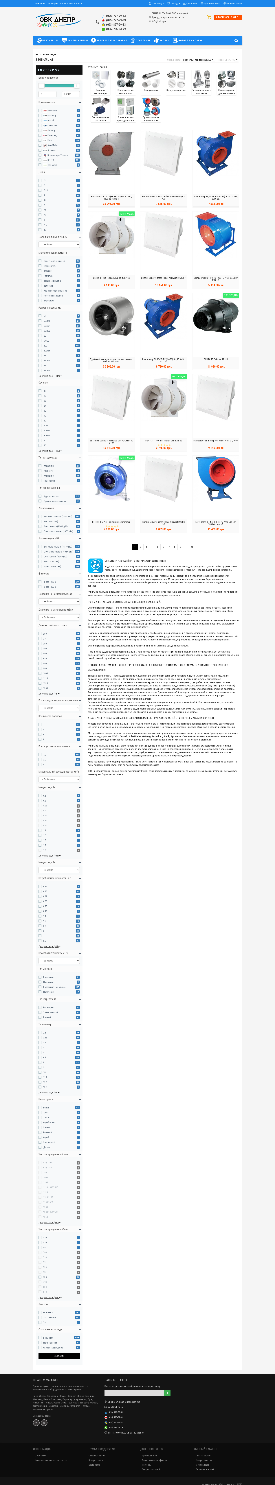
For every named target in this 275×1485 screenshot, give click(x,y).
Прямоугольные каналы (54, 501)
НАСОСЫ (162, 40)
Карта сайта (94, 1465)
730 (45, 1267)
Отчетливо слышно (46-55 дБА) (58, 531)
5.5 (44, 941)
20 (44, 396)
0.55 (45, 815)
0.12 (45, 886)
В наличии (48, 1338)
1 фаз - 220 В (49, 582)
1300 (45, 688)
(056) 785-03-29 (114, 29)
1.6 (44, 835)
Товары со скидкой (151, 1469)
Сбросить (59, 1356)
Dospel (48, 121)
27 (44, 406)
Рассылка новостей (205, 1469)
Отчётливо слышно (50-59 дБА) (58, 551)
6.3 (44, 1057)
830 (45, 1287)
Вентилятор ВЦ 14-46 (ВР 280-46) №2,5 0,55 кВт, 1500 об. (216, 280)
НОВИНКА (48, 1312)
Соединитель (49, 266)
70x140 (46, 430)
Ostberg (49, 130)
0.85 (45, 820)
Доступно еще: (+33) (49, 855)
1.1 (44, 916)
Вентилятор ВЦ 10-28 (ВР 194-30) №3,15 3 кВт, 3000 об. (163, 361)
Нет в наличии (50, 1343)
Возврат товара (96, 1460)
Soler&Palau (50, 145)
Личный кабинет (203, 1455)
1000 (45, 673)
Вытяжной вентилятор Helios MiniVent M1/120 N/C (163, 524)
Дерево (46, 1147)
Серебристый (49, 1122)
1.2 (44, 830)
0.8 (44, 800)
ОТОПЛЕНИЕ (140, 40)
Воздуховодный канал (54, 261)
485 (45, 1247)
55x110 (46, 321)
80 (44, 336)
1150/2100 (48, 1197)
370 (45, 1237)
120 (45, 365)
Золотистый (49, 1142)
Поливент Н (49, 481)
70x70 (46, 425)
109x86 (46, 350)
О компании (39, 3)
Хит (45, 1322)
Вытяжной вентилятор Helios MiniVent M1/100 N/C (163, 199)
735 (45, 1272)
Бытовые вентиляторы (99, 675)
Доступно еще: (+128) (50, 450)
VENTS (115, 736)
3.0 (44, 759)
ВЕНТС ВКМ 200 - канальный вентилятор (111, 523)
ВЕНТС (48, 160)
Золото (46, 1117)
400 (45, 648)
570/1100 (47, 1162)
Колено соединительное (55, 291)
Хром (45, 1112)
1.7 (44, 845)
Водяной (47, 1017)
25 (44, 401)
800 (45, 663)
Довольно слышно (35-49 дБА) (57, 547)
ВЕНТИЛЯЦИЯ (49, 40)
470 (45, 1242)
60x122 (46, 331)
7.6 (45, 225)
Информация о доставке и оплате (65, 3)
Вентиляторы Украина (55, 155)
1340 (45, 1217)
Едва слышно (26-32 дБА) (55, 526)
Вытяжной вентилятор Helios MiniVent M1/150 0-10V (111, 443)
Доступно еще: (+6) (48, 693)
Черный (46, 1127)
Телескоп (48, 286)
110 (45, 355)
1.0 (44, 754)
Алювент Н (48, 466)
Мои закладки (202, 1465)
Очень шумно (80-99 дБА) (55, 556)
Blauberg (49, 116)
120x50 (46, 360)
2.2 (44, 926)
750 (45, 1277)
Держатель (48, 300)
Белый (46, 1107)
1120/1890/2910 (50, 1187)
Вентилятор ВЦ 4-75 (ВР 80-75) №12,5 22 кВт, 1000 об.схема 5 (216, 524)
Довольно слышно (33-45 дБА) (57, 516)
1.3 (44, 850)
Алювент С (48, 476)
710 (45, 1257)
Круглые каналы (51, 496)
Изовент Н (48, 471)
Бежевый (47, 1132)
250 (45, 634)
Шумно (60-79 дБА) (52, 566)
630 (45, 658)
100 (45, 345)
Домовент (50, 165)
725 (45, 1262)
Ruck (47, 140)
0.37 (45, 896)
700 (45, 1252)
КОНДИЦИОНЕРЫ (75, 40)
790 (45, 1282)
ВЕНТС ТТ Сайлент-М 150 (216, 360)
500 (45, 653)
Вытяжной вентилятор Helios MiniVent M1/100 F (215, 442)
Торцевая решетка (52, 281)
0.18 (45, 911)
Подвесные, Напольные (54, 987)
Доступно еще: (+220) (50, 1297)
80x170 (46, 435)
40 (44, 415)
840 (45, 1292)
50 (44, 316)
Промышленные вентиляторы (103, 682)
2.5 (45, 215)
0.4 (44, 810)
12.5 (45, 1082)
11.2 (45, 1077)
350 (45, 643)
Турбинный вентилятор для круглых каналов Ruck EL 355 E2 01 (111, 361)
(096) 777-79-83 (114, 16)
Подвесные (48, 977)
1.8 (44, 840)
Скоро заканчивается (53, 1347)
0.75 (45, 825)
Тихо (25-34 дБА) (51, 561)
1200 (45, 1207)
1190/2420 (48, 1202)
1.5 (45, 200)
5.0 (44, 764)
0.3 (45, 185)
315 (45, 639)
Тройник (47, 271)
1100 (45, 1182)
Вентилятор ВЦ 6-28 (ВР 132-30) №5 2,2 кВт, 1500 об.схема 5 (111, 199)
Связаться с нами (97, 1455)
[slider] (41, 85)
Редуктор (47, 276)
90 (44, 445)
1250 (45, 683)
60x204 (46, 326)
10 (44, 230)
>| (192, 547)
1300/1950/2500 (50, 1212)
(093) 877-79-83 (114, 24)
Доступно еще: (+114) (50, 376)
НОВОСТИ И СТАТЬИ (188, 40)
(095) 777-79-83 (114, 20)
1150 (45, 1192)
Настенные (48, 992)
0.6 (44, 796)
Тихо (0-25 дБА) (50, 521)
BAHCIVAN (50, 111)
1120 (45, 678)
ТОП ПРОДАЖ (49, 1317)
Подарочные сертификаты (154, 1460)
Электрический (50, 1012)
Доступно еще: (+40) (49, 1222)
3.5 (44, 1042)
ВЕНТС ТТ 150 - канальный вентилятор (111, 279)
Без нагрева (48, 1007)
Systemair (49, 150)
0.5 (45, 180)
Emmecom (50, 126)
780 (45, 1172)
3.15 (45, 1037)
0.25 (45, 805)
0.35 (45, 190)
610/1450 (47, 1167)
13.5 (45, 1087)
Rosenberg (50, 135)
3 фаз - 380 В (49, 587)
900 (45, 668)
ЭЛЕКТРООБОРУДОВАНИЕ (109, 40)
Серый (46, 1137)
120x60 (46, 370)
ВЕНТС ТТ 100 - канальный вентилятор (163, 442)
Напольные (48, 982)
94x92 (46, 341)
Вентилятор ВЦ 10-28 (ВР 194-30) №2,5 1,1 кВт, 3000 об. (215, 199)
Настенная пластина (53, 295)
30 (44, 411)
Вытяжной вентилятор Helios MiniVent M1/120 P (163, 279)
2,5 (44, 210)
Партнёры (146, 1465)
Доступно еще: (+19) (49, 946)
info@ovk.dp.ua (160, 21)
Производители (149, 1455)
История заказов (204, 1460)
